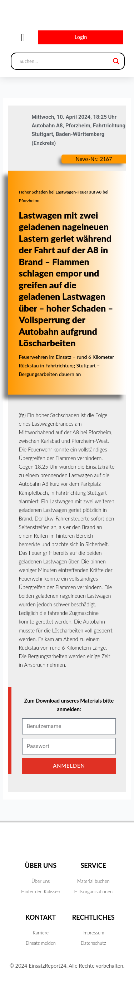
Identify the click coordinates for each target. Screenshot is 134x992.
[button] (23, 37)
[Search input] (64, 61)
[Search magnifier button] (116, 61)
